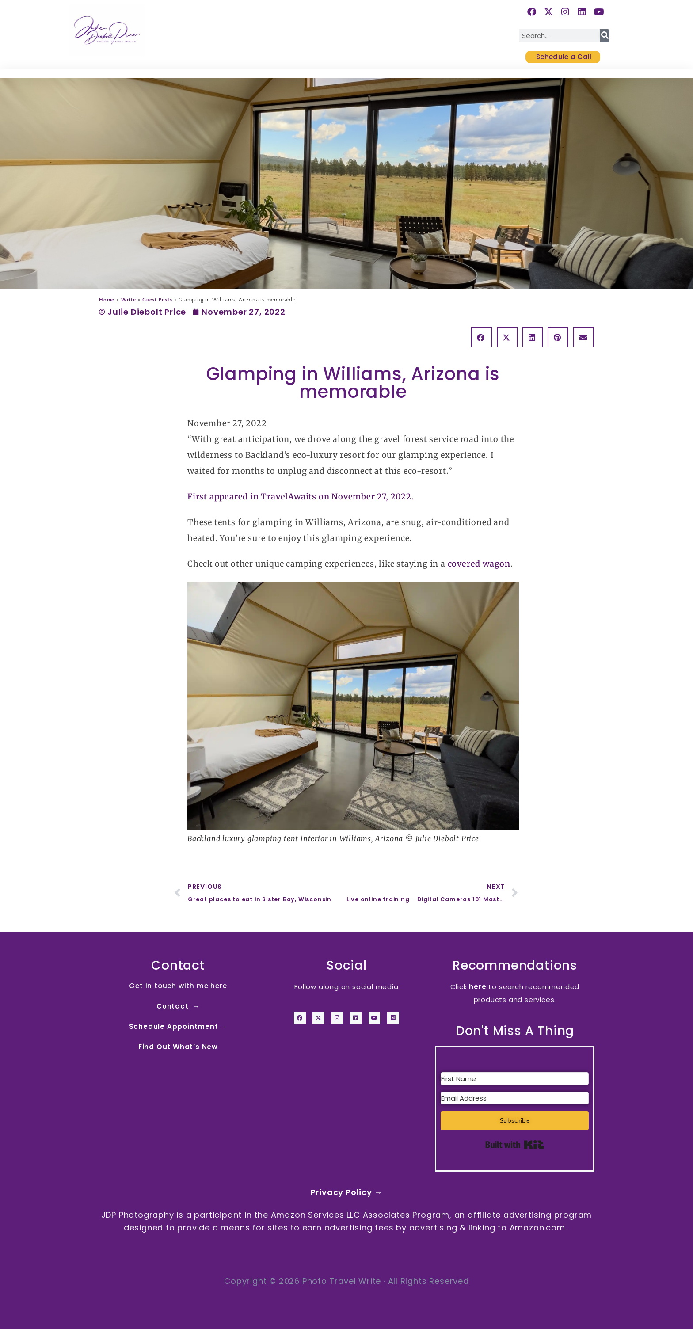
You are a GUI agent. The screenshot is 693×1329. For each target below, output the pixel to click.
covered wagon (479, 564)
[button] (481, 337)
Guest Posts (157, 300)
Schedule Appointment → (178, 1026)
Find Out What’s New (178, 1046)
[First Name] (515, 1078)
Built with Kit (514, 1145)
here (477, 986)
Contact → (178, 1006)
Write (128, 300)
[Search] (604, 35)
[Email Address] (515, 1098)
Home (106, 300)
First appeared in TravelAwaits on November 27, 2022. (300, 496)
